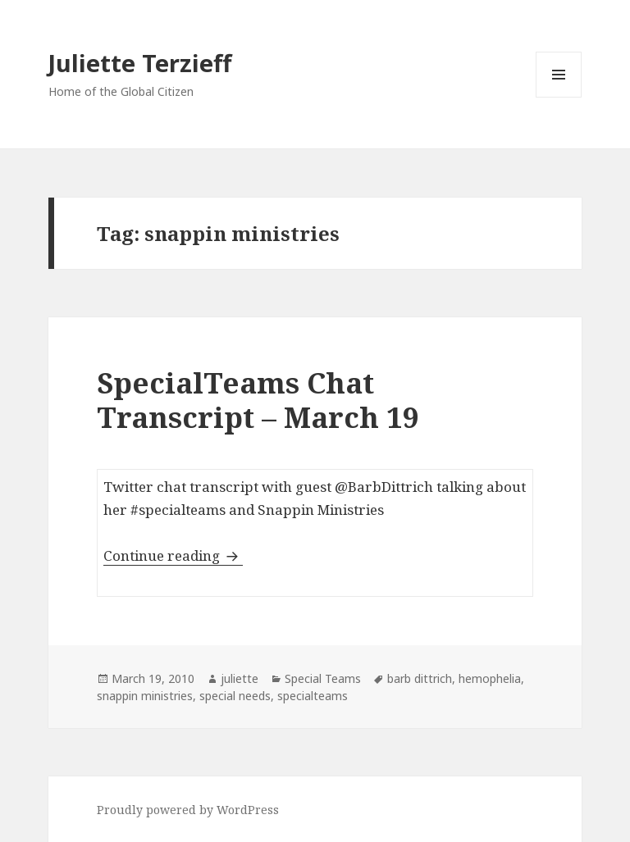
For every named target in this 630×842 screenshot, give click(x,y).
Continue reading (173, 555)
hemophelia (490, 678)
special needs (235, 695)
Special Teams (323, 678)
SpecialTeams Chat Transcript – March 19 (258, 399)
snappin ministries (145, 695)
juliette (239, 678)
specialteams (312, 695)
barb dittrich (419, 678)
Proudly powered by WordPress (188, 809)
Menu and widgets (559, 97)
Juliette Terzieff (139, 63)
